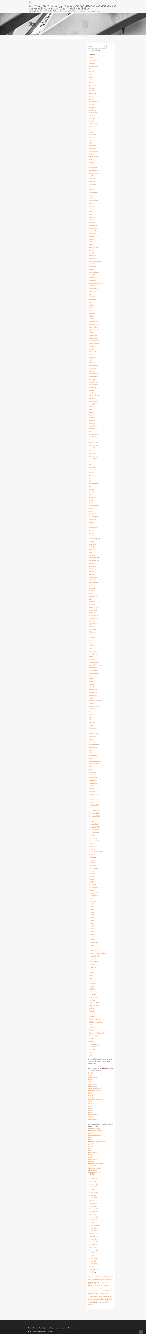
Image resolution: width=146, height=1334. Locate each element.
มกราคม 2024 (95, 1114)
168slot (93, 215)
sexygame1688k (95, 626)
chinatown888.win (95, 308)
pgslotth (93, 551)
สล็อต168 (94, 849)
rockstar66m (94, 598)
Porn (92, 561)
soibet (93, 655)
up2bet (93, 732)
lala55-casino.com (95, 419)
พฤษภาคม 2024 (95, 1105)
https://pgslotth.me (95, 1009)
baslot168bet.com (95, 277)
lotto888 (93, 438)
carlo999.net (94, 300)
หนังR (93, 903)
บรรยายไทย (94, 816)
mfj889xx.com (94, 465)
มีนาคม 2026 (94, 1060)
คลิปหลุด (94, 768)
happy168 (93, 367)
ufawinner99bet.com (96, 728)
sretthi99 (93, 661)
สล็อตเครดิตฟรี (95, 880)
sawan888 (94, 611)
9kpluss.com (94, 244)
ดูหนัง (93, 784)
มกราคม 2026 (95, 1064)
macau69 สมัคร (95, 454)
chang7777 (94, 306)
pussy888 (93, 573)
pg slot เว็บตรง (95, 517)
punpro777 (94, 567)
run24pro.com (94, 603)
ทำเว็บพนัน (94, 813)
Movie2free (94, 477)
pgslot (93, 538)
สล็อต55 (93, 851)
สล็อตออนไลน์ (95, 878)
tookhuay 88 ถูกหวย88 (96, 695)
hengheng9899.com (95, 369)
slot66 (92, 984)
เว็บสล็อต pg (94, 943)
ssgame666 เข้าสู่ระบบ (97, 667)
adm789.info (94, 250)
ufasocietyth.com (95, 726)
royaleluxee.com (95, 601)
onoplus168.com (95, 502)
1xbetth (93, 225)
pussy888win (94, 575)
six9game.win (94, 640)
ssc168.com (94, 663)
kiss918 (93, 415)
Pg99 (93, 528)
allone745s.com (95, 256)
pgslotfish (93, 548)
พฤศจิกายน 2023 (95, 1118)
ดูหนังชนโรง (94, 1048)
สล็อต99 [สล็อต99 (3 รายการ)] (105, 1145)
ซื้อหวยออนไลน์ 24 (96, 782)
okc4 (92, 496)
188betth (93, 1011)
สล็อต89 (93, 861)
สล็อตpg (93, 870)
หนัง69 (93, 901)
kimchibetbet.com (95, 407)
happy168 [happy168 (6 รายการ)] (96, 1134)
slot (92, 644)
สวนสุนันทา (94, 895)
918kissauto (94, 242)
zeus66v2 (93, 761)
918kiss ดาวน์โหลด (96, 240)
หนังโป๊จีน (94, 911)
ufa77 (93, 703)
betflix (93, 283)
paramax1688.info (95, 511)
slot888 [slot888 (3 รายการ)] (103, 1139)
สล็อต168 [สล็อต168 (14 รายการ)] (94, 1147)
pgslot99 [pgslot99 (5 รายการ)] (100, 1137)
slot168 (93, 649)
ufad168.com (94, 711)
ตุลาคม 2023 (94, 1120)
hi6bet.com (94, 373)
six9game (94, 638)
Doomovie (94, 321)
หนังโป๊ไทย (94, 918)
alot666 (93, 260)
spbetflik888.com (95, 657)
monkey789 (94, 469)
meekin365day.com (95, 463)
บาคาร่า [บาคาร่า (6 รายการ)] (93, 1142)
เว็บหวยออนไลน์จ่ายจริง (97, 947)
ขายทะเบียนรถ (95, 765)
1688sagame (94, 210)
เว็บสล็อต (94, 941)
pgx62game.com (95, 553)
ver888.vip (94, 745)
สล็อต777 (94, 857)
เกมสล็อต (94, 922)
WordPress (50, 1332)
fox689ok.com (94, 344)
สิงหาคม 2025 (95, 1074)
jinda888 (93, 396)
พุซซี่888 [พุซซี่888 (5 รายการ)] (93, 1145)
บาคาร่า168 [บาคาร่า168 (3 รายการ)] (97, 1142)
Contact (31, 10)
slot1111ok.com (95, 646)
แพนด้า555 (94, 960)
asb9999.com (94, 265)
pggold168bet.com (95, 530)
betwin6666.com (95, 290)
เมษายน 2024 (95, 1108)
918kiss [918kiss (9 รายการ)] (98, 1132)
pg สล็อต (94, 521)
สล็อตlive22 (94, 868)
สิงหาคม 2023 (95, 1124)
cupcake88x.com (95, 315)
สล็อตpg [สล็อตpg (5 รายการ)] (107, 1147)
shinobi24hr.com (95, 632)
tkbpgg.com (94, 692)
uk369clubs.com (95, 730)
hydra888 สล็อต (95, 381)
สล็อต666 (94, 855)
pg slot (93, 515)
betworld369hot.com (96, 292)
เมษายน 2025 (95, 1083)
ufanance (93, 717)
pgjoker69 (93, 536)
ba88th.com (94, 267)
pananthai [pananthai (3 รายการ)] (105, 1134)
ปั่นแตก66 (94, 826)
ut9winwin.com (95, 736)
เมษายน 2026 (95, 1058)
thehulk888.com (95, 686)
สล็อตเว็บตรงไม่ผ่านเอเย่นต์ (98, 886)
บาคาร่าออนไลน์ (96, 822)
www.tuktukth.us (95, 755)
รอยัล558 (94, 838)
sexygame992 (94, 628)
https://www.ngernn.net (96, 1053)
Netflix (93, 490)
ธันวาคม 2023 (95, 1116)
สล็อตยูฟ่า (94, 876)
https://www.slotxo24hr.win (96, 997)
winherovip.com (95, 753)
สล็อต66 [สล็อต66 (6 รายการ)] (101, 1145)
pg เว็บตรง (94, 523)
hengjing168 (94, 371)
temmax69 (94, 682)
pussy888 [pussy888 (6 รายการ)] (93, 1139)
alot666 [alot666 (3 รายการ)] (101, 1132)
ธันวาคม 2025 (95, 1066)
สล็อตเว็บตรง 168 (96, 884)
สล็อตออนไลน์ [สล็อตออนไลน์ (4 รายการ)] (97, 1149)
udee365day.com (95, 701)
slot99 (92, 982)
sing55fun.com (95, 634)
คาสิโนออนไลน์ (95, 774)
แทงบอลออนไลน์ (96, 955)
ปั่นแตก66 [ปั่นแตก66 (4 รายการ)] (107, 1142)
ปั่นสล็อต (94, 824)
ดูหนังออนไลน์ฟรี (96, 795)
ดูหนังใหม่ (94, 797)
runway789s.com (95, 605)
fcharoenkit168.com (96, 336)
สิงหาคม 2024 (95, 1099)
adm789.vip (94, 252)
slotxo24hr (94, 653)
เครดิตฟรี (94, 928)
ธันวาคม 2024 (95, 1091)
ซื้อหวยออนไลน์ (95, 780)
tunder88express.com (96, 699)
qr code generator (95, 578)
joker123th (94, 402)
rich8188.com (94, 590)
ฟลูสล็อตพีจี (94, 834)
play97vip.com (94, 557)
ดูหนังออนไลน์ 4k (96, 793)
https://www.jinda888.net (96, 991)
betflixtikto (94, 285)
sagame (93, 607)
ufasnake (93, 724)
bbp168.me (94, 279)
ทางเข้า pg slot (95, 807)
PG (92, 513)
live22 (93, 432)
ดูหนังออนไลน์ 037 (96, 790)
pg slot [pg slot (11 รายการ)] (97, 1137)
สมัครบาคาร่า (95, 843)
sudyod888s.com (95, 672)
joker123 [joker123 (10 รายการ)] (100, 1134)
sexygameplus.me (95, 630)
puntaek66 (94, 569)
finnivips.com (94, 340)
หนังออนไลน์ (95, 909)
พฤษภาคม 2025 (95, 1080)
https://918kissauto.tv (95, 1019)
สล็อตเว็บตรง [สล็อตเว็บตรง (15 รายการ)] (95, 1151)
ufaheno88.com (95, 715)
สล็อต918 (94, 863)
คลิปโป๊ (93, 770)
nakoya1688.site (95, 486)
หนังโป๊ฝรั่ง (94, 914)
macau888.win (94, 457)
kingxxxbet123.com (96, 411)
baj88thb (93, 271)
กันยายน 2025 (95, 1072)
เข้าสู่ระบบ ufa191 (96, 924)
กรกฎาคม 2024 (95, 1101)
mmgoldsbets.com (95, 467)
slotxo (93, 651)
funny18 (93, 352)
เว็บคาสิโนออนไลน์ (96, 937)
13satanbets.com (95, 208)
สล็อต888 (94, 859)
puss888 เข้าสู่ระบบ (96, 571)
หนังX (93, 905)
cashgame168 (94, 302)
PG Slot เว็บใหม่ (95, 519)
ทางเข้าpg (94, 811)
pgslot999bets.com (95, 546)
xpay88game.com (95, 759)
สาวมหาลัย (94, 897)
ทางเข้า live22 (95, 805)
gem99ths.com (95, 356)
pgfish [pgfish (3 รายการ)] (108, 1134)
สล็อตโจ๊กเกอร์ (95, 893)
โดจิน (93, 964)
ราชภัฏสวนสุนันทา (96, 841)
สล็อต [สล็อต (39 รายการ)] (97, 1144)
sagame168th (94, 609)
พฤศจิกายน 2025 (95, 1068)
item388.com (94, 390)
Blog (30, 6)
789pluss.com (94, 233)
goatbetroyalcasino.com (96, 361)
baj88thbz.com (94, 273)
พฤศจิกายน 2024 (95, 1093)
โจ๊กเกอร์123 (94, 962)
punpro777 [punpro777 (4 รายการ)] (104, 1137)
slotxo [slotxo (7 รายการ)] (105, 1139)
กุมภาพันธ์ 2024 (95, 1112)
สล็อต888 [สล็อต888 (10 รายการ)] (103, 1147)
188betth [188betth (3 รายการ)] (94, 1132)
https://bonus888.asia (95, 989)
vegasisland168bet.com (96, 740)
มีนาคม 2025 (94, 1085)
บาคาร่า (94, 818)
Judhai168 (94, 404)
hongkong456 (94, 375)
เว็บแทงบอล (94, 951)
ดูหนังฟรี (94, 786)
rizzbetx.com (94, 592)
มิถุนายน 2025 (95, 1078)
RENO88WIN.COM (95, 586)
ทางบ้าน (94, 803)
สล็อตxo (93, 872)
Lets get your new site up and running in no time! (42, 14)
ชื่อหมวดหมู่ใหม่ (96, 778)
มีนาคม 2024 (94, 1110)
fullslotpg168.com (95, 350)
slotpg (92, 999)
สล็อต (93, 845)
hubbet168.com (95, 379)
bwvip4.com (94, 298)
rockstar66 (94, 596)
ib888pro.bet (94, 384)
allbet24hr (93, 254)
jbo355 (93, 392)
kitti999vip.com (95, 417)
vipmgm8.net (94, 749)
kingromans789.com (96, 409)
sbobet (93, 613)
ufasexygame (94, 722)
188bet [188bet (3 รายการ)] (92, 1132)
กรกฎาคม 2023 (95, 1126)
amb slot (93, 263)
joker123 (93, 398)
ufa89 (93, 705)
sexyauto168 (94, 621)
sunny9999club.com (96, 674)
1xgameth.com (95, 227)
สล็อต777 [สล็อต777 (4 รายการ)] (99, 1147)
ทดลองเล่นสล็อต (96, 801)
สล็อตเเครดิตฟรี (95, 889)
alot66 (93, 258)
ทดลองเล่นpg (95, 799)
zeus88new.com (95, 763)
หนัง (93, 899)
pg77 (92, 525)
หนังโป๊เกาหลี (95, 916)
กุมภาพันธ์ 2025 (95, 1087)
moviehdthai (94, 482)
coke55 (93, 313)
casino (93, 304)
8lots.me (93, 235)
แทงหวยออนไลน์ (96, 957)
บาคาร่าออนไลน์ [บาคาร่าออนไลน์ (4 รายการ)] (102, 1142)
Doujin (93, 323)
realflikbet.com (95, 584)
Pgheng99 (94, 534)
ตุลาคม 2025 (94, 1070)
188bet (93, 219)
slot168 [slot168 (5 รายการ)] (100, 1139)
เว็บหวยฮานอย (95, 949)
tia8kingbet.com (95, 688)
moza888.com (94, 484)
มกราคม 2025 (95, 1089)
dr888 (93, 325)
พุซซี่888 (93, 832)
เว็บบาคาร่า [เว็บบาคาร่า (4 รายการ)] (102, 1151)
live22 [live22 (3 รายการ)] (103, 1134)
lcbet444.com (94, 425)
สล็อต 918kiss (95, 847)
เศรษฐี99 (94, 953)
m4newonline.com (95, 446)
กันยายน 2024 (95, 1097)
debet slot (94, 317)
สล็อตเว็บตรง (95, 882)
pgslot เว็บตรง (94, 1038)
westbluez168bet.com (96, 751)
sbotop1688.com (95, 615)
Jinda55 (93, 394)
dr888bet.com (94, 327)
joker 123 (93, 977)
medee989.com (95, 461)
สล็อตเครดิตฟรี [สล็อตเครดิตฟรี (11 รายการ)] (104, 1149)
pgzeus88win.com (95, 555)
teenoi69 (93, 680)
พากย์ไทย (94, 828)
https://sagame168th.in (96, 1024)
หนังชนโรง (94, 907)
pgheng (93, 532)
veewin (93, 738)
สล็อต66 (93, 853)
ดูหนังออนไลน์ (95, 788)
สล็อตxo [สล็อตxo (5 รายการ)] (93, 1149)
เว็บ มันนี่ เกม (95, 934)
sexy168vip (94, 619)
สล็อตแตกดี (94, 891)
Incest (93, 386)
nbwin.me (93, 488)
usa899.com (94, 734)
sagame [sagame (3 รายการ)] (96, 1139)
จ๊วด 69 (93, 776)
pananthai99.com (95, 507)
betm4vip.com (94, 288)
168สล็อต (94, 217)
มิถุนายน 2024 (95, 1103)
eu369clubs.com (95, 333)
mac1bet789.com (95, 450)
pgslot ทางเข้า (95, 540)
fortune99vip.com (95, 342)
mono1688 (94, 471)
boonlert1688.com (95, 294)
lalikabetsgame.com (96, 421)
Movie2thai (94, 480)
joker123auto (94, 400)
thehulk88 (93, 684)
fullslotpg (93, 348)
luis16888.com (94, 442)
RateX (93, 582)
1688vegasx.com (95, 212)
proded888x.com (95, 563)
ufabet (93, 707)
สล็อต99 (93, 866)
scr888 (93, 617)
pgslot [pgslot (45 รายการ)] (93, 1136)
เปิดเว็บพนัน (94, 932)
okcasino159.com (95, 498)
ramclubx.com (94, 580)
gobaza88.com (94, 363)
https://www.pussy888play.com (97, 1029)
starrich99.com (95, 669)
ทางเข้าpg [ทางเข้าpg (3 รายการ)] (107, 1140)
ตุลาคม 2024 (94, 1095)
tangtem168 (94, 678)
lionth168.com (94, 427)
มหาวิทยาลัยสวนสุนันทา (97, 836)
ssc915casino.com (95, 665)
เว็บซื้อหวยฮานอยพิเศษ (97, 939)
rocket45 (93, 594)
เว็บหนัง (93, 945)
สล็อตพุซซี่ (94, 874)
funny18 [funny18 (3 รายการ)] (92, 1134)
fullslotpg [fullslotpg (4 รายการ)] (108, 1132)
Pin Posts (32, 18)
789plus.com (94, 229)
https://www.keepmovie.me (96, 1046)
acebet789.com (95, 246)
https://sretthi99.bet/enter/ (97, 377)
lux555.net (94, 444)
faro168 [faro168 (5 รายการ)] (105, 1132)
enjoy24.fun (94, 331)
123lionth (93, 206)
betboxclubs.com (95, 281)
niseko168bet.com (95, 492)
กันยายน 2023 (95, 1122)
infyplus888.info (95, 388)
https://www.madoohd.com (96, 1021)
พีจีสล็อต (94, 830)
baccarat (93, 269)
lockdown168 (94, 434)
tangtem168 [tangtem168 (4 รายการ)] (93, 1140)
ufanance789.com (95, 719)
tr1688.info (94, 697)
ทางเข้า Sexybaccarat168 (97, 809)
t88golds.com (94, 676)
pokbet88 (93, 559)
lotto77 (93, 436)
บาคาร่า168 (94, 820)
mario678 (93, 459)
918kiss (93, 237)
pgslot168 (93, 542)
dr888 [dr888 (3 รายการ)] (103, 1132)
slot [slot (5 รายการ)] (98, 1139)
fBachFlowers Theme (34, 1332)
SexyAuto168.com (95, 624)
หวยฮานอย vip (95, 920)
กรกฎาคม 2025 (95, 1076)
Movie (93, 473)
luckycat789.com (95, 440)
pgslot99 (93, 544)
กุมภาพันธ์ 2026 (95, 1062)
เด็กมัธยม (94, 930)
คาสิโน (93, 772)
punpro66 (93, 565)
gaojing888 (94, 354)
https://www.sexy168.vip (96, 1049)
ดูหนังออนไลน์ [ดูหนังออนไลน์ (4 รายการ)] (103, 1140)
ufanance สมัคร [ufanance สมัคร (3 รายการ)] (98, 1140)
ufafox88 (93, 713)
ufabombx (94, 709)
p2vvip (93, 505)
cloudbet (93, 310)
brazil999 (93, 296)
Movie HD (94, 475)
